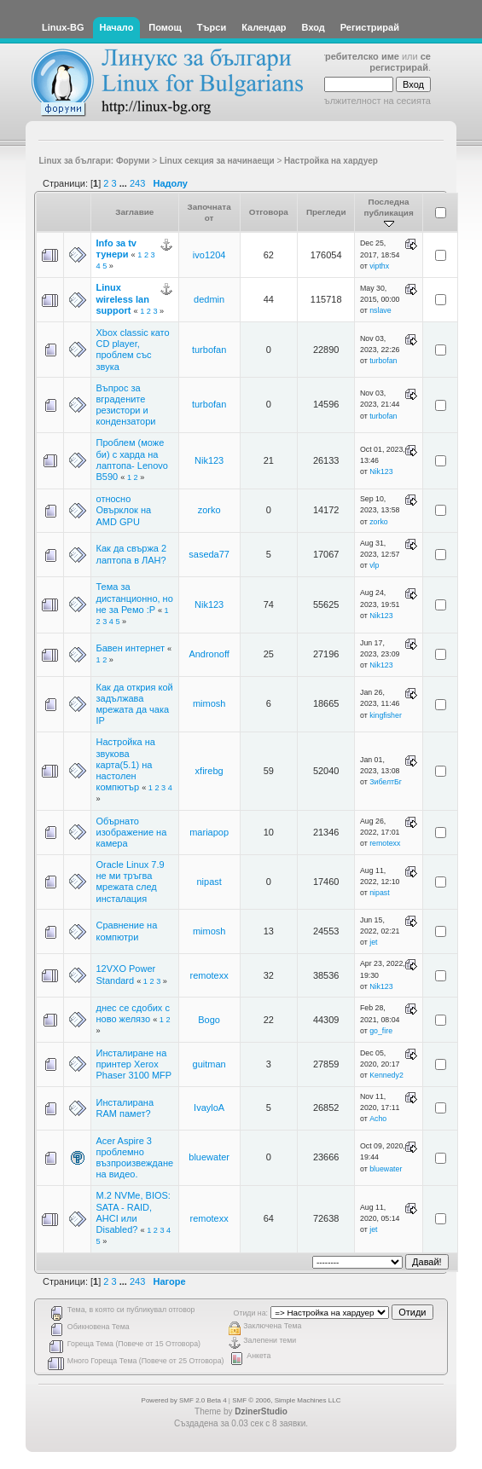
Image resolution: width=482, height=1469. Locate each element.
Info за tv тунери (116, 248)
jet (373, 942)
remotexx (384, 843)
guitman (209, 1064)
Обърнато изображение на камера (131, 832)
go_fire (380, 1031)
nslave (380, 310)
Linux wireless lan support (122, 298)
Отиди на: (251, 1313)
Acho (377, 1118)
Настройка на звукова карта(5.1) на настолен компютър (125, 764)
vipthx (379, 266)
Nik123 (209, 460)
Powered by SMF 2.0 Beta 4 (184, 1400)
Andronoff (209, 654)
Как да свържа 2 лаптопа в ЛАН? (131, 553)
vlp (374, 565)
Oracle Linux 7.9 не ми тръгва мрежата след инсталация (130, 881)
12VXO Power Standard (126, 974)
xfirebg (209, 771)
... (124, 183)
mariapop (209, 832)
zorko (209, 510)
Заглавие (134, 212)
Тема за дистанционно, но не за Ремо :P (134, 597)
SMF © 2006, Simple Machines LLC (286, 1400)
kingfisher (385, 715)
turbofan (209, 349)
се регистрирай (400, 61)
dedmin (209, 299)
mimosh (209, 703)
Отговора (268, 212)
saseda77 (209, 554)
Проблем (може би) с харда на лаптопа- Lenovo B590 (132, 459)
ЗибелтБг (385, 782)
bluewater (209, 1157)
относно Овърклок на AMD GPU (124, 510)
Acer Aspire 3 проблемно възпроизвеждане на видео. (135, 1158)
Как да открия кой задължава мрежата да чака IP (134, 704)
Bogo (209, 1020)
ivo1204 (209, 255)
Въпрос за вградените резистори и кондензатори (126, 405)
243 (137, 183)
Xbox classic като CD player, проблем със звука (133, 349)
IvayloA (209, 1107)
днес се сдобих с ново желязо (133, 1013)
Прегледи (326, 212)
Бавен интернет (132, 648)
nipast (208, 881)
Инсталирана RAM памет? (125, 1108)
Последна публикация (388, 212)
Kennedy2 (386, 1075)
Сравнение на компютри (127, 930)
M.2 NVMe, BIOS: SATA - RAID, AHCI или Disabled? (133, 1212)
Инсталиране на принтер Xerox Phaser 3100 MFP (134, 1064)
